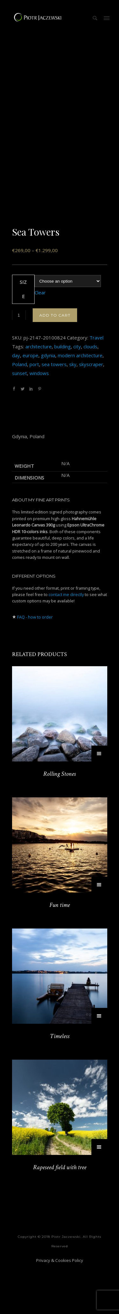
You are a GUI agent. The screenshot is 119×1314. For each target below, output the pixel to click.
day (16, 403)
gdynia (48, 403)
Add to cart (54, 362)
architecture (38, 394)
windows (39, 421)
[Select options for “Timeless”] (99, 1063)
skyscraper (91, 412)
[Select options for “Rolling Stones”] (99, 801)
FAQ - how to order (35, 664)
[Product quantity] (19, 362)
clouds (90, 394)
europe (30, 403)
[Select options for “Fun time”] (99, 932)
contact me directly (66, 642)
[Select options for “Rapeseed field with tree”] (99, 1195)
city (77, 394)
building (62, 394)
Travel (96, 385)
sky (72, 412)
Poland (19, 412)
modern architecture (80, 403)
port (34, 412)
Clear (40, 340)
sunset (19, 421)
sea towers (54, 412)
